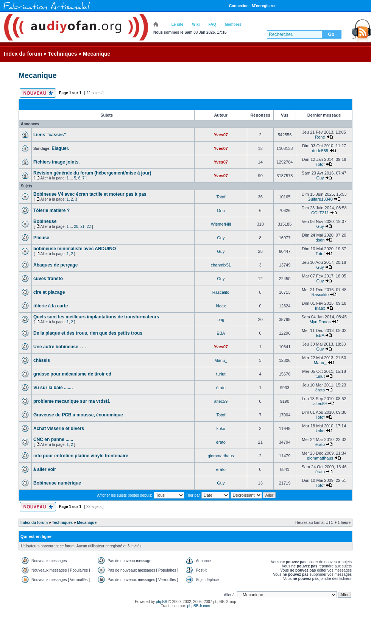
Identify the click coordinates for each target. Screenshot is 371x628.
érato (221, 387)
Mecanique (96, 54)
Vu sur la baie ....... (53, 387)
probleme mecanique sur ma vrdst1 (71, 401)
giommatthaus (221, 455)
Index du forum (23, 54)
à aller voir (44, 469)
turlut (220, 374)
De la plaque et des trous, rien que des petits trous (87, 333)
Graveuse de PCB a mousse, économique (78, 415)
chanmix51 (221, 265)
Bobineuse (44, 221)
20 (76, 226)
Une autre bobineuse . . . (59, 346)
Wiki (196, 24)
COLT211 (320, 212)
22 (89, 226)
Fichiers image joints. (56, 162)
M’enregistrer (264, 6)
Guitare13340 (320, 199)
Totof (320, 164)
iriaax (221, 306)
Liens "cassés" (49, 134)
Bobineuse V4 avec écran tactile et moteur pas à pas (90, 194)
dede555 (320, 150)
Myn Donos (320, 321)
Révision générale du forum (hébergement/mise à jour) (92, 173)
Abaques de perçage (55, 265)
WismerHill (221, 224)
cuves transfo (48, 278)
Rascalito (220, 292)
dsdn (320, 240)
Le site (177, 24)
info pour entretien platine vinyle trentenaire (80, 455)
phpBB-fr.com (198, 606)
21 (82, 226)
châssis (41, 360)
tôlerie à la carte (50, 306)
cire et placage (49, 292)
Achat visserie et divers (58, 428)
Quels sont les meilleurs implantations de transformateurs (96, 316)
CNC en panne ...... (53, 439)
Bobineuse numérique (57, 483)
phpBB (161, 602)
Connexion (239, 6)
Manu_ (220, 360)
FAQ (212, 24)
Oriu (221, 210)
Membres (233, 24)
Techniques (62, 54)
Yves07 (221, 134)
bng (220, 319)
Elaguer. (60, 148)
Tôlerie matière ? (51, 210)
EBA (221, 333)
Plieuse (41, 237)
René (320, 137)
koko (221, 428)
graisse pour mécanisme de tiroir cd (72, 374)
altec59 (221, 401)
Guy (320, 178)
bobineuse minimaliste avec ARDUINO (74, 248)
